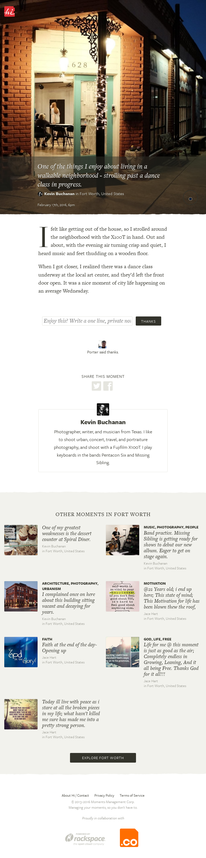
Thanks (148, 321)
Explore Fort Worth (103, 757)
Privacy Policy (104, 795)
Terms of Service (132, 795)
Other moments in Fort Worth (103, 514)
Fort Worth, (102, 193)
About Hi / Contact (75, 795)
